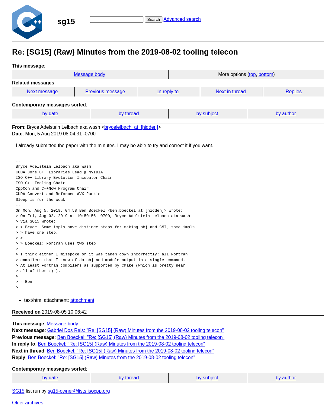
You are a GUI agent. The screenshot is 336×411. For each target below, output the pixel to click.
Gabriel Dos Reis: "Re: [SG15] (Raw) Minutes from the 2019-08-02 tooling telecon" (135, 330)
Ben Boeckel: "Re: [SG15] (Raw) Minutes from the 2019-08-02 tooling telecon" (140, 337)
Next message (42, 91)
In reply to (167, 91)
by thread (129, 113)
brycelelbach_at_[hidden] (131, 127)
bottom (265, 74)
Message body (89, 74)
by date (50, 113)
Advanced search (182, 19)
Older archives (27, 402)
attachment (82, 300)
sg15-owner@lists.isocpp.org (79, 391)
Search (153, 19)
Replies (294, 91)
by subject (207, 113)
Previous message (105, 91)
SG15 (18, 391)
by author (286, 113)
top (252, 74)
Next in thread (231, 91)
